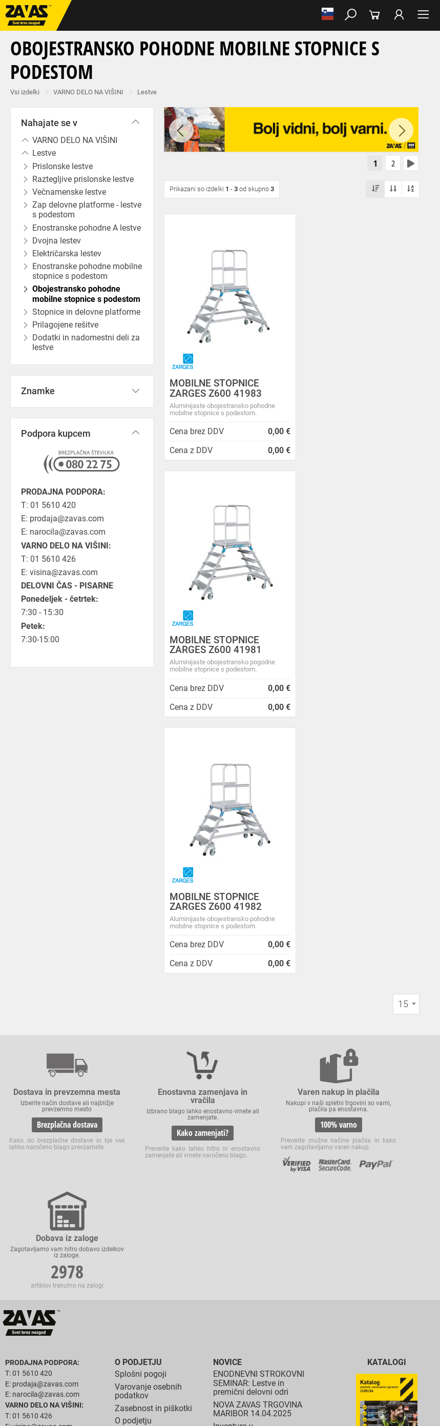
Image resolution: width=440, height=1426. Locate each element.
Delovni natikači (368, 1273)
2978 (382, 870)
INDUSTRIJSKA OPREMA (39, 1374)
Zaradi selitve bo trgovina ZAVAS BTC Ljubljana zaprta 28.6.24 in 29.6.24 (259, 1173)
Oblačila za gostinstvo (36, 1307)
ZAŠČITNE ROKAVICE (35, 1318)
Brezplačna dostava (54, 877)
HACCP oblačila (217, 1307)
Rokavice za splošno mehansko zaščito (126, 1318)
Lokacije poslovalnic (151, 1070)
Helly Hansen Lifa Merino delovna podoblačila (258, 1230)
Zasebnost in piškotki (153, 1045)
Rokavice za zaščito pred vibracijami (55, 1340)
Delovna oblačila (95, 1295)
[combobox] (406, 748)
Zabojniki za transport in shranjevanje (133, 1374)
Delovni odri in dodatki (212, 1386)
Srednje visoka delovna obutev (176, 1273)
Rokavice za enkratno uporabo (155, 1340)
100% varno (273, 869)
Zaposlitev (134, 1118)
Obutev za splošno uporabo (160, 1284)
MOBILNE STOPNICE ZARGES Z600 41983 (216, 389)
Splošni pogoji (140, 1011)
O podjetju (138, 1000)
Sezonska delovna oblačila (162, 1295)
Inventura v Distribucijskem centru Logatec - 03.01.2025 (253, 1072)
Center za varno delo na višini (157, 1087)
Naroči (387, 1114)
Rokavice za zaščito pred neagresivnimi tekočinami (275, 1340)
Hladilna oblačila (97, 1307)
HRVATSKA (37, 1191)
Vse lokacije (38, 1157)
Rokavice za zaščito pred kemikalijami (147, 1352)
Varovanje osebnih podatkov (148, 1028)
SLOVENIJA (38, 1174)
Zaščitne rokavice (83, 1329)
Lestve (147, 92)
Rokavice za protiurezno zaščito (335, 1318)
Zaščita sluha (190, 1363)
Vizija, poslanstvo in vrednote (151, 1147)
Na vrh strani (404, 1411)
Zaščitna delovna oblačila (242, 1295)
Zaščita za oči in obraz (89, 1363)
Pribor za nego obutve (83, 1284)
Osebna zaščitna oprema (113, 1386)
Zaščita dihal (146, 1363)
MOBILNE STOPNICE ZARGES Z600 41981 (350, 389)
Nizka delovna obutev (96, 1273)
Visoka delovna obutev (256, 1273)
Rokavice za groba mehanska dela (235, 1318)
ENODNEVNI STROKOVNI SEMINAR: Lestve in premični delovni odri (258, 1020)
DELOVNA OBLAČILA (34, 1295)
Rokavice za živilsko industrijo (46, 1352)
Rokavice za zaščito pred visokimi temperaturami (183, 1329)
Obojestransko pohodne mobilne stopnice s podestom (86, 293)
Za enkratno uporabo (158, 1307)
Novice (227, 1000)
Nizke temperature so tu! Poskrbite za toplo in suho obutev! (260, 1204)
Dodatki (296, 1295)
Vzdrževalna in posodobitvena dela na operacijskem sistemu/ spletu (254, 1107)
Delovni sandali (317, 1273)
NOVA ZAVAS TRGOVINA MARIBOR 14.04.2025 (257, 1046)
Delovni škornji (25, 1284)
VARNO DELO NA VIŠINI (88, 92)
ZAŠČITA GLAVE (27, 1363)
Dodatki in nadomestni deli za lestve (86, 342)
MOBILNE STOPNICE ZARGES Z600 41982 (216, 646)
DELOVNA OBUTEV (31, 1273)
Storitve (128, 1130)
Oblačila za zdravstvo (344, 1295)
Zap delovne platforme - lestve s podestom (86, 209)
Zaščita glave (235, 1363)
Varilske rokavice (282, 1329)
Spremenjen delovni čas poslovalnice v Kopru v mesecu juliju (256, 1143)
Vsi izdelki (24, 92)
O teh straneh (139, 1105)
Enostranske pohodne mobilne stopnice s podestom (87, 271)
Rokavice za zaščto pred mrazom (359, 1329)
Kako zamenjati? (164, 877)
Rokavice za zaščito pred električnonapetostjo (271, 1352)
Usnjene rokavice (28, 1329)
